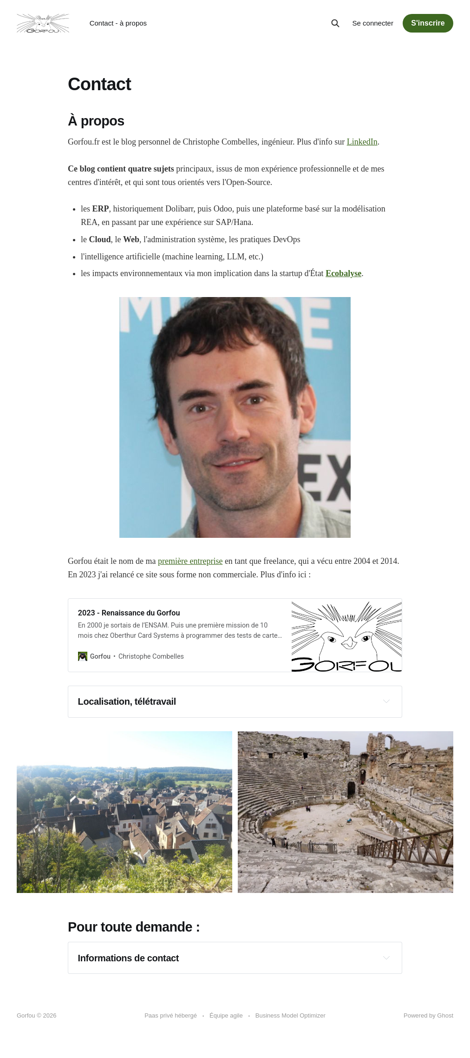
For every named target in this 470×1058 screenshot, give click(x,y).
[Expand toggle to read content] (386, 701)
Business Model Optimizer (290, 1015)
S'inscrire (427, 23)
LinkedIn (362, 141)
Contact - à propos (118, 23)
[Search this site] (335, 23)
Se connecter (372, 23)
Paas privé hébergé (170, 1015)
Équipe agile (226, 1015)
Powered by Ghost (428, 1015)
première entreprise (190, 561)
